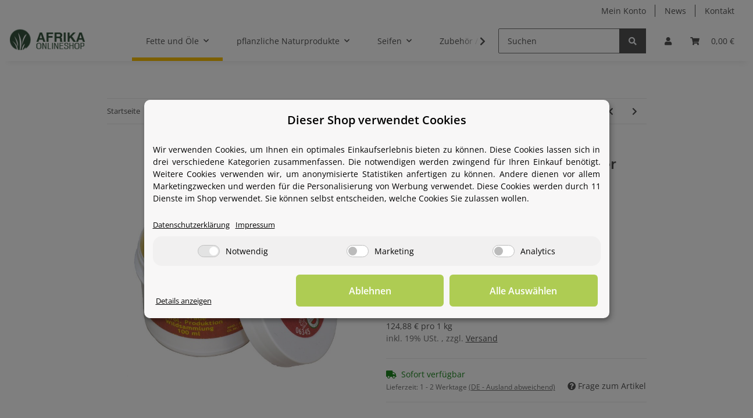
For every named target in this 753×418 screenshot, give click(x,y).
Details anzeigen (188, 301)
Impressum (267, 224)
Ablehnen (417, 290)
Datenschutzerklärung (196, 224)
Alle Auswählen (539, 290)
